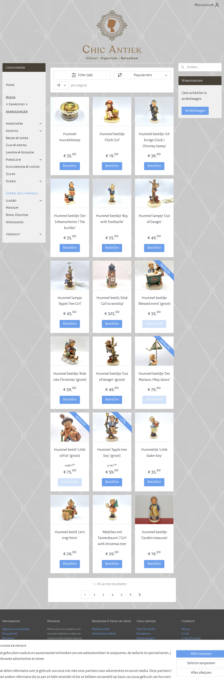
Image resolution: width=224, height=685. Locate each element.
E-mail (185, 633)
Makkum (12, 207)
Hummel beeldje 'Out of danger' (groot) (112, 377)
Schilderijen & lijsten (23, 166)
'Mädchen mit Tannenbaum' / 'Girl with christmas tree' (112, 538)
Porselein (24, 159)
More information (192, 647)
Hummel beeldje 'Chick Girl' (111, 137)
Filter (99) (82, 75)
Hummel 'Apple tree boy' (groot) (112, 453)
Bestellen (70, 166)
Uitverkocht (154, 324)
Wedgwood (14, 222)
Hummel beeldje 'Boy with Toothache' (112, 219)
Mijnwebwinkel (145, 677)
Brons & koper (17, 138)
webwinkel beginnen (117, 677)
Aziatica (24, 130)
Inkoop (186, 629)
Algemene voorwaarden (16, 629)
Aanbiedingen (17, 111)
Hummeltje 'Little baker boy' (154, 453)
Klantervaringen (146, 638)
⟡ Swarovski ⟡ (17, 104)
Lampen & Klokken (20, 152)
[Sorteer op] (142, 75)
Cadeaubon (143, 643)
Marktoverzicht (100, 629)
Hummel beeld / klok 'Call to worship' (112, 301)
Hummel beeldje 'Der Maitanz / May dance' (154, 377)
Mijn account (206, 4)
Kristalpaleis (144, 633)
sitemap (98, 677)
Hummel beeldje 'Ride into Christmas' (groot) (70, 377)
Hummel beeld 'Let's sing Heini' (70, 535)
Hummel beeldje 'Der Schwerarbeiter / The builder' (70, 222)
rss (105, 677)
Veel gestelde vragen (14, 643)
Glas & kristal (16, 145)
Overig (24, 181)
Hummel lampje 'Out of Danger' (154, 219)
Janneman (202, 652)
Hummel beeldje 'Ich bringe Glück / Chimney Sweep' (154, 140)
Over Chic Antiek (146, 629)
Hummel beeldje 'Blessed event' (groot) (154, 301)
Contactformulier (191, 638)
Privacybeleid (9, 633)
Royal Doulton (17, 215)
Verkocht (24, 234)
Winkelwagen (195, 111)
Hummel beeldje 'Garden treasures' (154, 535)
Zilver (10, 174)
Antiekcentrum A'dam (104, 633)
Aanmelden (59, 654)
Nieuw (11, 97)
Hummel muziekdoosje (69, 137)
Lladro (24, 200)
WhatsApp (188, 643)
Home (10, 85)
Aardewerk (24, 123)
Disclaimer (8, 638)
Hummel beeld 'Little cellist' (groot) (70, 453)
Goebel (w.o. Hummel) (22, 193)
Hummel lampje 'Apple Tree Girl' (70, 301)
